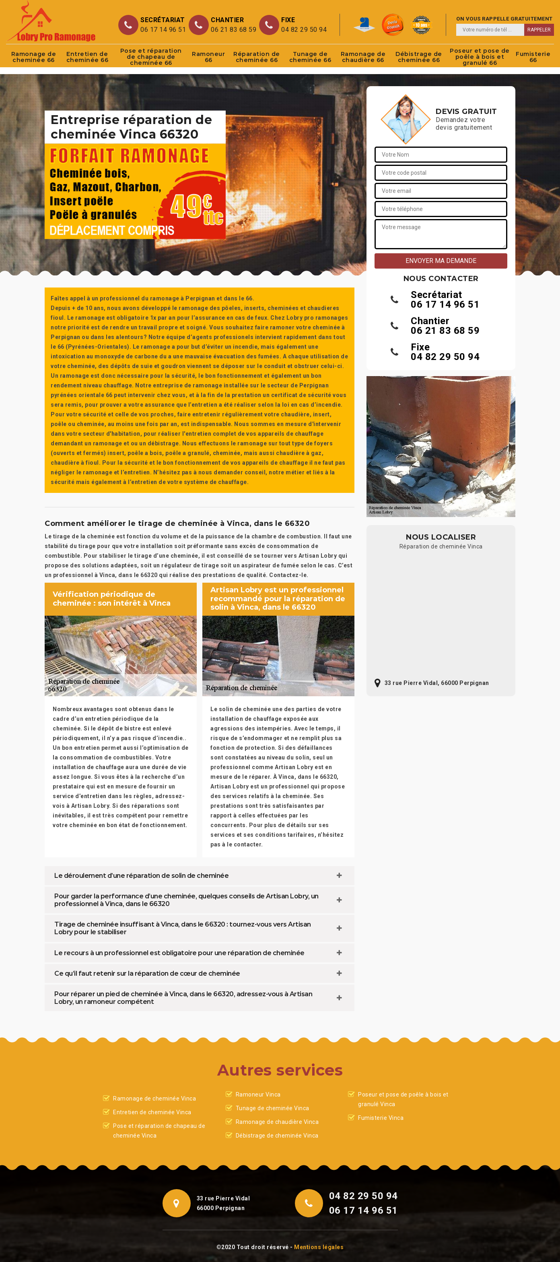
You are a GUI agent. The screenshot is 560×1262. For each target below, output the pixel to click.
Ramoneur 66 (208, 57)
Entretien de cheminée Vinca (152, 1112)
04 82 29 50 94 (304, 29)
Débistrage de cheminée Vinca (277, 1135)
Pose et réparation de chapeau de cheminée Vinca (159, 1131)
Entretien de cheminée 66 (87, 57)
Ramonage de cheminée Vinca (154, 1098)
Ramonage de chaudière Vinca (277, 1122)
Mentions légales (319, 1247)
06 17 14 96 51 (163, 29)
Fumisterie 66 (533, 57)
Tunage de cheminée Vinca (272, 1108)
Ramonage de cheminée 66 (33, 57)
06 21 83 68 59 (233, 29)
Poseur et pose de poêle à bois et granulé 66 (480, 56)
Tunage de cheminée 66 (310, 57)
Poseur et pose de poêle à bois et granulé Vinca (403, 1099)
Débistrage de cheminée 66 (418, 57)
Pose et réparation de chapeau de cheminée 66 (151, 56)
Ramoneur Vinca (258, 1094)
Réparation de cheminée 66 (256, 57)
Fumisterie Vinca (381, 1118)
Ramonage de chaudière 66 (363, 57)
